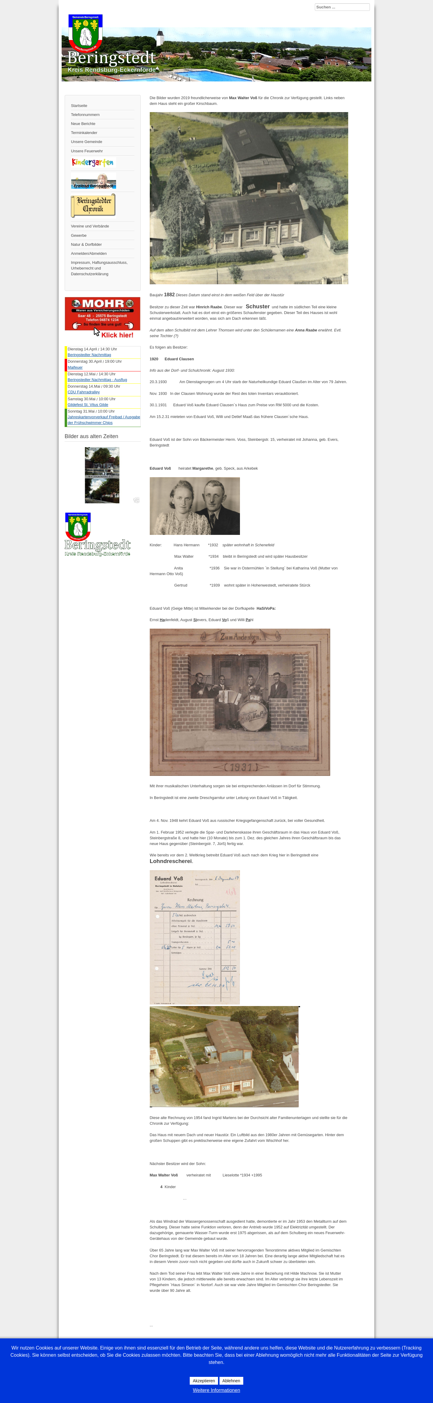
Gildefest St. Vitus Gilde (88, 404)
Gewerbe (79, 235)
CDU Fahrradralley (84, 392)
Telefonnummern (85, 114)
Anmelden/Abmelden (89, 253)
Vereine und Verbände (90, 226)
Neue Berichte (83, 123)
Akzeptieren (204, 1380)
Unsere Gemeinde (86, 141)
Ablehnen (231, 1380)
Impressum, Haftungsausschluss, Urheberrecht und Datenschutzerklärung (99, 268)
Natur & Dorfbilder (86, 244)
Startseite (79, 105)
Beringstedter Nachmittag (89, 354)
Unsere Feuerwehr (87, 151)
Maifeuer (75, 367)
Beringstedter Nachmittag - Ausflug (97, 379)
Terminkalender (84, 132)
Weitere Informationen (216, 1390)
